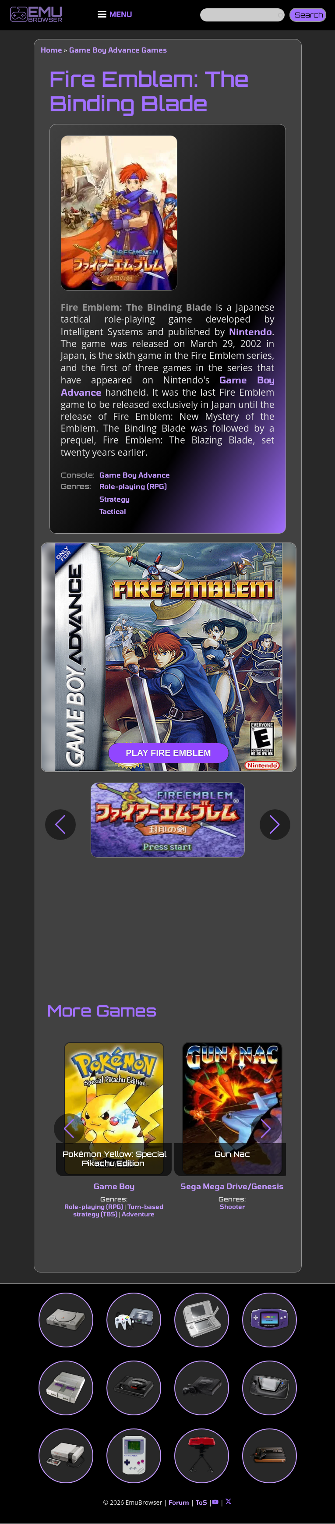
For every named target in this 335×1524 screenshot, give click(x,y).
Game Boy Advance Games (118, 50)
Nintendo (250, 331)
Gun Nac (232, 1154)
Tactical (112, 511)
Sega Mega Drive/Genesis (232, 1186)
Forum (179, 1502)
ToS (201, 1502)
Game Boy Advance (134, 475)
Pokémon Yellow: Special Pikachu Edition (114, 1158)
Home (51, 50)
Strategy (114, 499)
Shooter (231, 1206)
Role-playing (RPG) (133, 486)
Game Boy (113, 1186)
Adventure (137, 1214)
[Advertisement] (168, 927)
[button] (60, 824)
